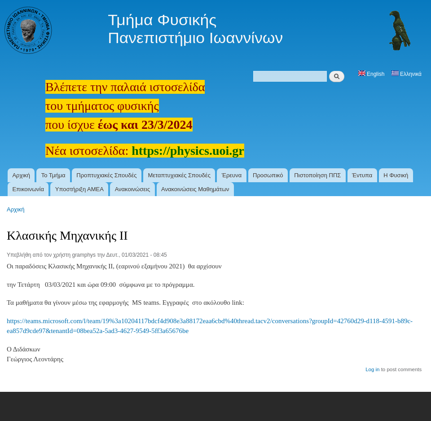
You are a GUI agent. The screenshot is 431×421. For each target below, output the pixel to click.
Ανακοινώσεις (132, 189)
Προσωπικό (268, 175)
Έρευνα (232, 175)
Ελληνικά (406, 74)
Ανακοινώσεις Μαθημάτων (195, 189)
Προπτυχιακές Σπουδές (106, 175)
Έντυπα (362, 175)
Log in (372, 369)
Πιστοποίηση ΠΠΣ (317, 175)
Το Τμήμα (53, 175)
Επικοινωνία (28, 189)
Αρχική (21, 175)
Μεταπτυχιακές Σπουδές (179, 175)
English (371, 74)
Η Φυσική (395, 175)
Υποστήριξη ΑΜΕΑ (79, 189)
